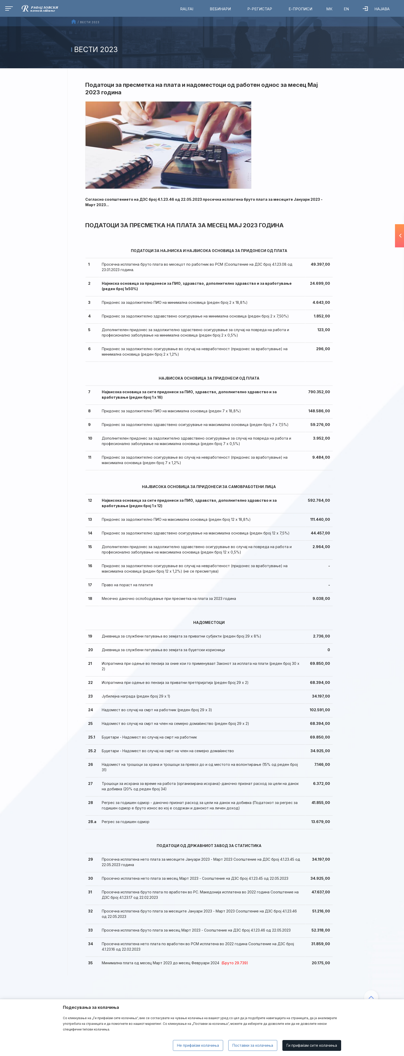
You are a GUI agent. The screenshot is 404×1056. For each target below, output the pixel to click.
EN (346, 8)
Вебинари (220, 8)
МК (329, 8)
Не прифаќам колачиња (198, 1045)
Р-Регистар (259, 8)
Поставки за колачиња (252, 1045)
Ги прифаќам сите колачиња (312, 1045)
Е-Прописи (300, 8)
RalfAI (186, 8)
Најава (376, 8)
